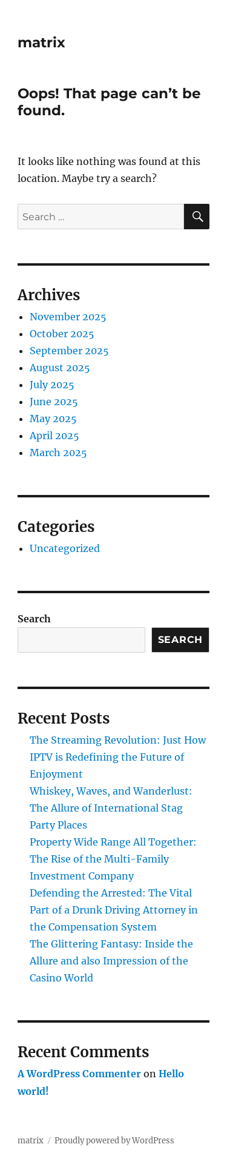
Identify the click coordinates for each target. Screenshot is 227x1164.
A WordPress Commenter (79, 1074)
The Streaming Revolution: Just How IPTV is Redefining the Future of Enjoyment (118, 757)
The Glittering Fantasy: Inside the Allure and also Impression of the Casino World (111, 961)
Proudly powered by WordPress (114, 1140)
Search (34, 619)
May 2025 (53, 418)
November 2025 (68, 317)
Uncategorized (65, 548)
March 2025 (58, 452)
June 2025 (54, 401)
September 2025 (69, 351)
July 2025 (52, 384)
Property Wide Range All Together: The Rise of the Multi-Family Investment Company (113, 859)
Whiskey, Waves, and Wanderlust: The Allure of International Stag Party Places (111, 808)
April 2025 (54, 435)
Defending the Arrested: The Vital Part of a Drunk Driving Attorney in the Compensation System (114, 910)
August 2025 (60, 368)
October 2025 (62, 334)
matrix (41, 42)
